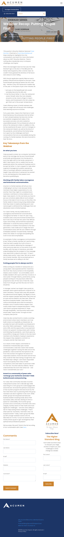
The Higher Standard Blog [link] (12, 9)
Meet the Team (22, 525)
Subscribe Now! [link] (9, 13)
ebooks (30, 523)
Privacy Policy (22, 531)
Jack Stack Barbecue (25, 53)
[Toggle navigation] (61, 3)
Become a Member (33, 520)
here (24, 427)
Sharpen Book (37, 523)
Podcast (20, 523)
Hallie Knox (14, 35)
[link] (13, 505)
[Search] (29, 13)
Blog (25, 523)
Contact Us (31, 525)
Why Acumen (22, 520)
